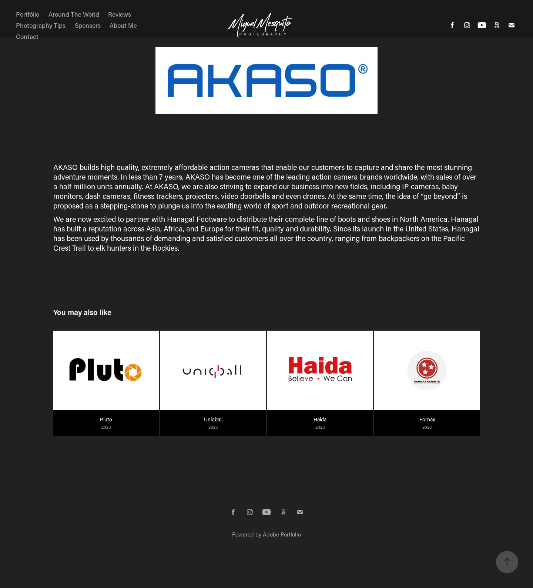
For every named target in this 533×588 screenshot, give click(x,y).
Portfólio (27, 14)
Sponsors (88, 25)
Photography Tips (41, 25)
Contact (27, 36)
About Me (123, 25)
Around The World (73, 14)
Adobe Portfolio (282, 534)
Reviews (119, 14)
